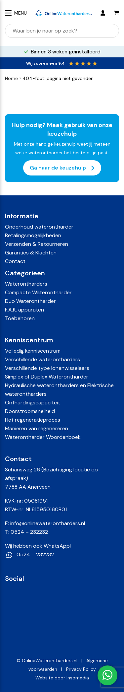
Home (11, 78)
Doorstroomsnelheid (30, 411)
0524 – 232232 (29, 531)
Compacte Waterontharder (38, 292)
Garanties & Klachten (31, 252)
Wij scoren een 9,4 (45, 63)
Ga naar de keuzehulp (62, 168)
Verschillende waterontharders (42, 359)
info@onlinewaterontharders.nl (47, 523)
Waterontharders (26, 283)
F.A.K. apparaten (24, 309)
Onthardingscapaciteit (32, 402)
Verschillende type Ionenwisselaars (47, 368)
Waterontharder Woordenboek (43, 437)
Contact (15, 261)
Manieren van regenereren (36, 428)
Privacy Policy (81, 669)
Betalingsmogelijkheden (33, 235)
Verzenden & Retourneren (36, 244)
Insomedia (77, 678)
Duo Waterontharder (30, 301)
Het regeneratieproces (32, 419)
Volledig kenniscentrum (33, 350)
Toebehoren (20, 318)
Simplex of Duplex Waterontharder (46, 376)
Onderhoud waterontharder (39, 226)
